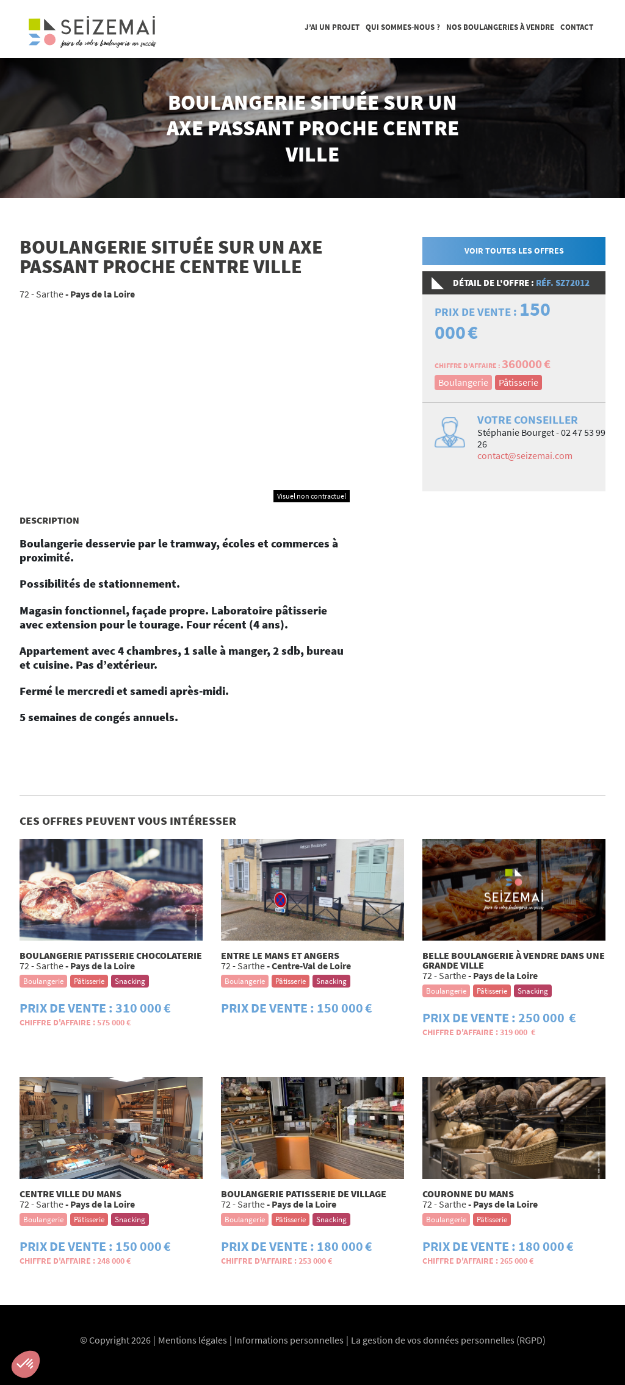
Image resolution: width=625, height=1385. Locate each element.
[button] (25, 1364)
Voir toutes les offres (514, 250)
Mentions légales (192, 1340)
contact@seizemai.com (525, 455)
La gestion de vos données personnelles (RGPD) (448, 1340)
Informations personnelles (289, 1340)
